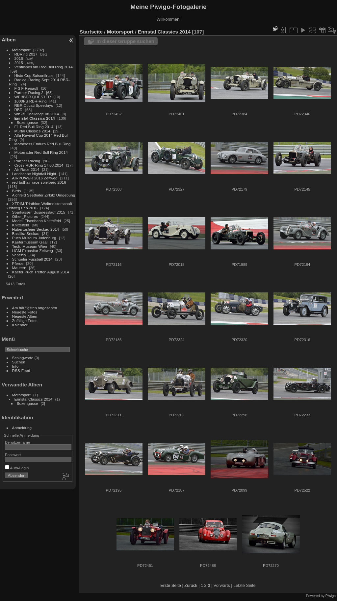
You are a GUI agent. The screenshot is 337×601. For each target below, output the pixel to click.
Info (15, 366)
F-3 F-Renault (26, 88)
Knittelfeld (20, 225)
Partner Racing (27, 161)
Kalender (20, 325)
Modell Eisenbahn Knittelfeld (36, 221)
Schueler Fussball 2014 (32, 259)
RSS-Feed (21, 370)
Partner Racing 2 (28, 92)
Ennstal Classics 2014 (34, 118)
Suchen (18, 362)
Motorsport (21, 50)
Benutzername (17, 442)
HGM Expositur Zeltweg (32, 250)
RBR (18, 109)
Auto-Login (17, 468)
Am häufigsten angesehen (34, 308)
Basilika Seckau (25, 233)
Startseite (91, 32)
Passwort (13, 454)
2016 (18, 58)
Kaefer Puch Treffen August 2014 (40, 272)
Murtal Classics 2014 (32, 131)
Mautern (19, 268)
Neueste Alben (25, 316)
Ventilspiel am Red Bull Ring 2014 (43, 67)
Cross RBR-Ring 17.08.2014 (39, 165)
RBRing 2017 (26, 54)
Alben (9, 39)
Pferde (18, 263)
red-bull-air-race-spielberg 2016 (39, 182)
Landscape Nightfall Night (34, 174)
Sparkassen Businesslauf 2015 (38, 212)
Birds (16, 191)
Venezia (19, 255)
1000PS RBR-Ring (30, 101)
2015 (18, 62)
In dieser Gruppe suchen (125, 41)
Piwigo (330, 596)
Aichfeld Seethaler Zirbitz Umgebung (43, 195)
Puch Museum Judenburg (34, 238)
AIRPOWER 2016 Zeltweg (35, 178)
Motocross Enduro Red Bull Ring (42, 144)
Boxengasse (27, 122)
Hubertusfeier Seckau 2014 (35, 229)
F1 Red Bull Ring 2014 (33, 127)
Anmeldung (22, 428)
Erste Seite (170, 585)
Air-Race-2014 (26, 169)
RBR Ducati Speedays (33, 105)
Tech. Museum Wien (29, 246)
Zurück (190, 585)
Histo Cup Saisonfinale (34, 75)
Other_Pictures (25, 216)
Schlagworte (23, 358)
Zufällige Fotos (25, 320)
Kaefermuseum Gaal (30, 242)
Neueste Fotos (25, 312)
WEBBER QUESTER (32, 97)
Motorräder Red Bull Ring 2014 (41, 152)
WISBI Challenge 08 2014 (36, 114)
